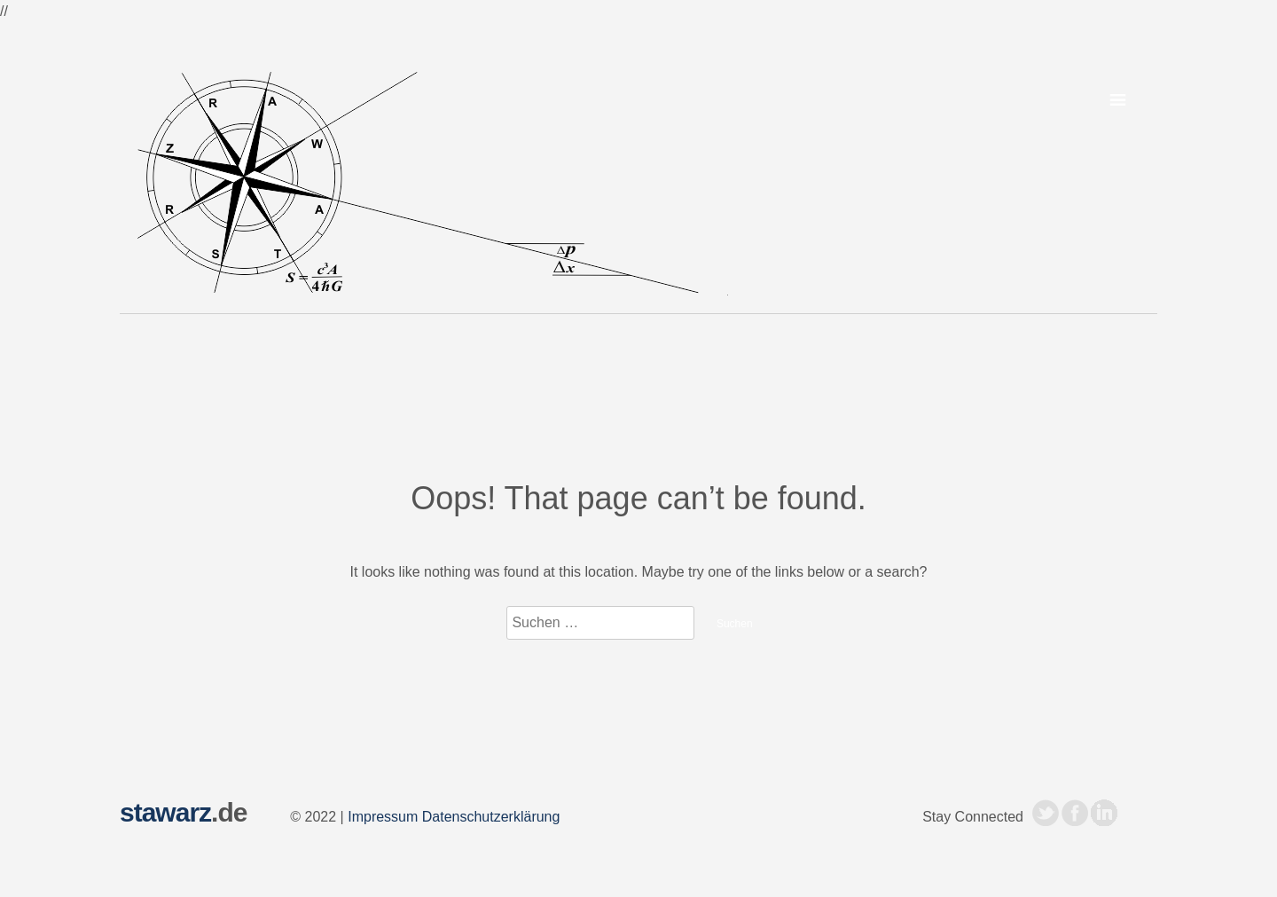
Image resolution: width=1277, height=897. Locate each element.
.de (183, 812)
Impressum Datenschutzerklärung (454, 816)
